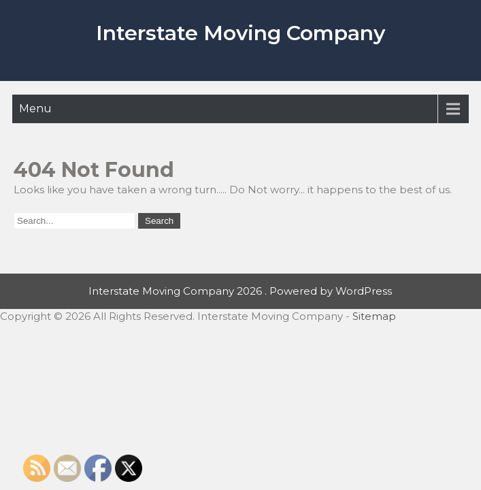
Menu (35, 108)
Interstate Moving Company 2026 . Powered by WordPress (240, 290)
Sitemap (374, 316)
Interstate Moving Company (240, 33)
